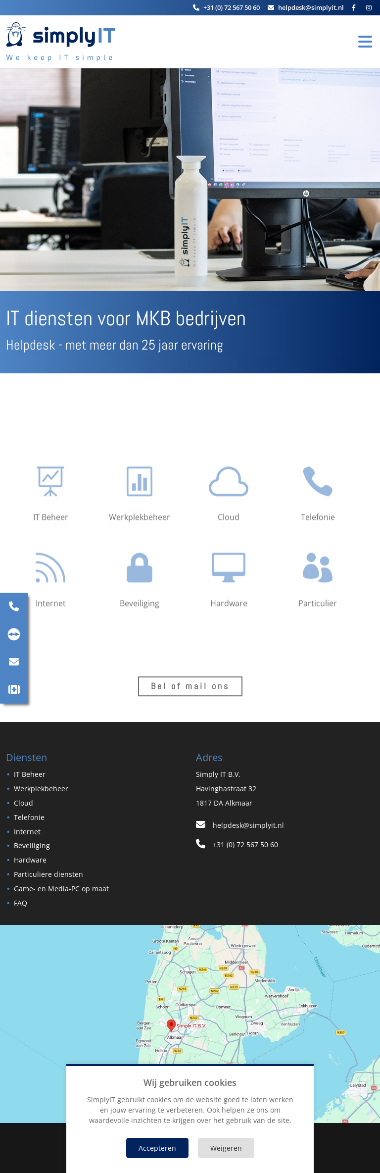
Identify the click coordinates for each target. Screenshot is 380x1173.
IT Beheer (30, 774)
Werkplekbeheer (41, 788)
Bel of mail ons (190, 690)
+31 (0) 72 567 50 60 (237, 844)
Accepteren (157, 1148)
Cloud (23, 803)
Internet (27, 831)
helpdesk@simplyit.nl (240, 825)
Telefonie (29, 817)
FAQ (20, 903)
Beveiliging (32, 845)
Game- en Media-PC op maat (61, 888)
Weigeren (226, 1148)
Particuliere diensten (48, 874)
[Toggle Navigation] (365, 42)
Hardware (30, 860)
